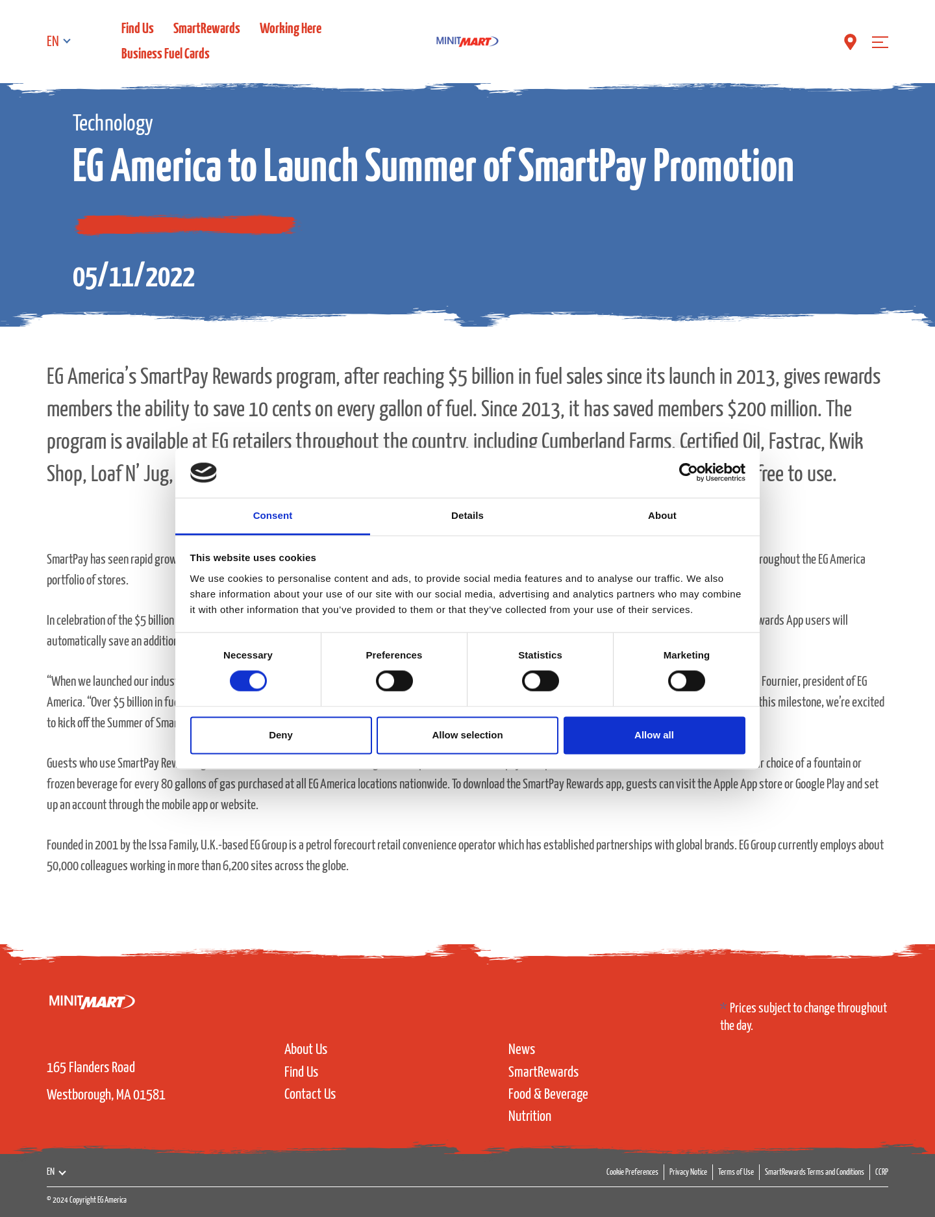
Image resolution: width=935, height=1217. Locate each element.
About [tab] (662, 515)
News (521, 1049)
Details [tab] (467, 515)
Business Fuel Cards (165, 54)
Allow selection (467, 734)
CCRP (881, 1172)
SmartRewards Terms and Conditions (814, 1172)
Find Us (137, 28)
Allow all (654, 734)
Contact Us (310, 1094)
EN (53, 41)
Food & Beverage (548, 1094)
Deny (281, 734)
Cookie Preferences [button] (632, 1172)
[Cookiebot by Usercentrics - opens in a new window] (688, 473)
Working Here (290, 28)
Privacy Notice (688, 1172)
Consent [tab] (273, 515)
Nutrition (529, 1116)
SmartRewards (206, 28)
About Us (305, 1049)
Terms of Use (736, 1172)
